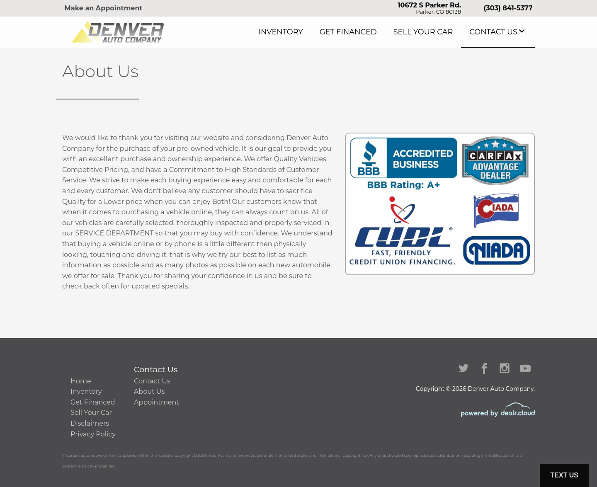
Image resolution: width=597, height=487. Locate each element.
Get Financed (377, 32)
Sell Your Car (439, 32)
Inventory (320, 32)
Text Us (564, 475)
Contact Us (498, 32)
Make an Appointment (104, 8)
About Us (149, 391)
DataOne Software (211, 455)
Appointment (156, 402)
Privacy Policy (93, 434)
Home (80, 381)
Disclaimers (89, 423)
